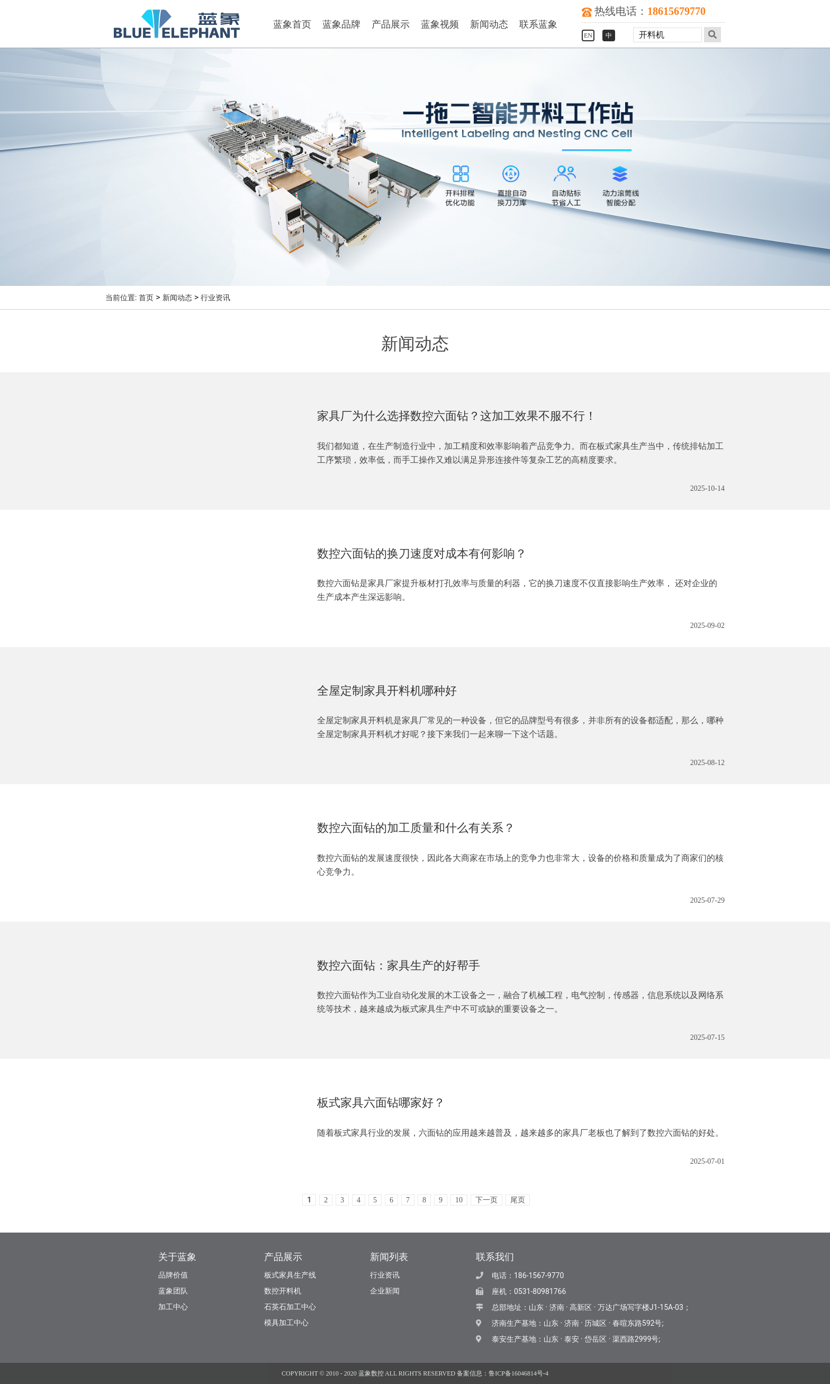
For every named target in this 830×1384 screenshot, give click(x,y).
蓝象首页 (292, 24)
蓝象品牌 (341, 24)
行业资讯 (215, 298)
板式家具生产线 (290, 1275)
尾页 (517, 1200)
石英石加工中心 (290, 1307)
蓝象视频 (440, 24)
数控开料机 (282, 1291)
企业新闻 (385, 1291)
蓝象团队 (173, 1291)
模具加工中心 (286, 1323)
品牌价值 (173, 1275)
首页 (146, 298)
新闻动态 (489, 24)
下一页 (486, 1200)
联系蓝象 (538, 24)
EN (588, 35)
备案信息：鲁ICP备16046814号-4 (502, 1373)
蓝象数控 (371, 1373)
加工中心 (173, 1307)
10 (459, 1200)
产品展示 (391, 24)
